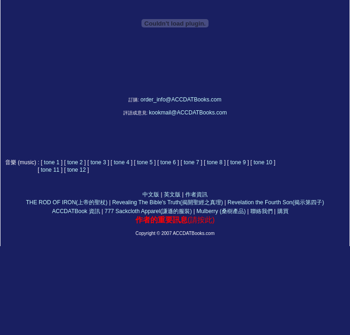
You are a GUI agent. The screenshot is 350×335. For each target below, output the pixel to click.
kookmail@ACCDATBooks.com (188, 112)
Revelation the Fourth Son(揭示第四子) (276, 202)
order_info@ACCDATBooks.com (181, 99)
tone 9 (238, 162)
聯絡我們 (261, 211)
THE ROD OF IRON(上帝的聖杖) (67, 202)
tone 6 (168, 162)
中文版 (150, 194)
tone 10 (263, 162)
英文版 (172, 194)
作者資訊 (196, 194)
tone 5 (145, 162)
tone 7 (191, 162)
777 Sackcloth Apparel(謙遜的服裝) (148, 211)
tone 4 (121, 162)
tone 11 (50, 170)
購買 (283, 211)
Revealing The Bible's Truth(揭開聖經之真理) (167, 202)
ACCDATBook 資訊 (76, 211)
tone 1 (52, 162)
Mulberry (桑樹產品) (221, 211)
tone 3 (99, 162)
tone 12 (76, 170)
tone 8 (214, 162)
